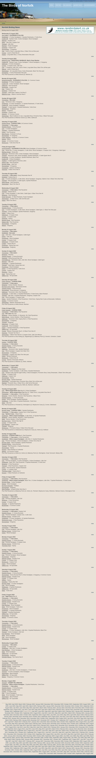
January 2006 (50, 743)
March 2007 (22, 741)
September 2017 (64, 720)
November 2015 (65, 723)
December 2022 (78, 709)
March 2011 (75, 732)
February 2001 (89, 751)
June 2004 (31, 746)
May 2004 (38, 746)
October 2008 (48, 737)
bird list (58, 5)
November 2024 (69, 706)
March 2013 (55, 729)
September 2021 (28, 713)
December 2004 (69, 744)
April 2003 (54, 748)
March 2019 (89, 716)
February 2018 (17, 720)
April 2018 (90, 718)
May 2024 (29, 708)
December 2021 (88, 711)
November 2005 (69, 743)
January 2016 (46, 723)
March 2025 (32, 706)
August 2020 (45, 715)
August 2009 (59, 736)
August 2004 (17, 746)
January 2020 (8, 716)
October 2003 (8, 748)
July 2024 (16, 708)
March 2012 (65, 730)
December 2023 (69, 708)
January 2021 (89, 713)
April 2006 (25, 743)
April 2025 (25, 706)
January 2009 (19, 737)
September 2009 (50, 736)
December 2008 (28, 737)
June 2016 (8, 723)
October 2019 (36, 716)
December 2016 (44, 722)
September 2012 (22, 730)
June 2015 (16, 725)
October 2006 (68, 741)
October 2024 (79, 706)
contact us (72, 1)
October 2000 (71, 753)
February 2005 (51, 744)
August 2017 (73, 720)
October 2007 (57, 739)
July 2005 (16, 744)
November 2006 (58, 741)
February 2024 (51, 708)
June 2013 (35, 729)
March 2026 (22, 704)
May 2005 (29, 744)
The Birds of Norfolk (17, 5)
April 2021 (64, 713)
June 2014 (26, 727)
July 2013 (28, 729)
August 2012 (31, 730)
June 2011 (55, 732)
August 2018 (62, 718)
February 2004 (60, 746)
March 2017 (18, 722)
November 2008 (38, 737)
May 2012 (52, 730)
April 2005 (36, 744)
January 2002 (89, 750)
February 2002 (80, 750)
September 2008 (57, 737)
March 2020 (80, 715)
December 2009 (21, 736)
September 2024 (88, 706)
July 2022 (34, 711)
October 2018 (44, 718)
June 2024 (22, 708)
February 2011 (84, 732)
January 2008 (29, 739)
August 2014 (12, 727)
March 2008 (11, 739)
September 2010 (40, 734)
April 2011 (68, 732)
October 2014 (82, 725)
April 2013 (48, 729)
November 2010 (21, 734)
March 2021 (71, 713)
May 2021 (58, 713)
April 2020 (73, 715)
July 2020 (53, 715)
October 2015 (74, 723)
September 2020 (37, 715)
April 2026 (15, 704)
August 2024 (8, 708)
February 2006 (41, 743)
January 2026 (39, 704)
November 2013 (83, 727)
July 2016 (90, 722)
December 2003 (78, 746)
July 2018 (70, 718)
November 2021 (9, 713)
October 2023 (89, 708)
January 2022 (79, 711)
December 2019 (17, 716)
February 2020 (89, 715)
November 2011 (13, 732)
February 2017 (27, 722)
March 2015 (36, 725)
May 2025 (19, 706)
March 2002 (71, 750)
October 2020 (27, 715)
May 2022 (48, 711)
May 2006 (19, 743)
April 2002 (64, 750)
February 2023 (60, 709)
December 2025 (48, 704)
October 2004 (89, 744)
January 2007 (39, 741)
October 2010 (31, 734)
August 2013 (21, 729)
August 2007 (76, 739)
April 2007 (15, 741)
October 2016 (64, 722)
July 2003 (34, 748)
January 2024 (60, 708)
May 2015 (23, 725)
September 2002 (28, 750)
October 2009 (40, 736)
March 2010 (84, 734)
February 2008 (20, 739)
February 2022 (70, 711)
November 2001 (18, 751)
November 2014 (73, 725)
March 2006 (32, 743)
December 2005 (59, 743)
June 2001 (60, 751)
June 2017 (87, 720)
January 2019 (15, 718)
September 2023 (8, 709)
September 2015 (84, 723)
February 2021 (80, 713)
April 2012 (58, 730)
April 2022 (54, 711)
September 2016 (73, 722)
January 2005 (60, 744)
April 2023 (44, 709)
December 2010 (11, 734)
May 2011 (62, 732)
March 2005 (43, 744)
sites (51, 5)
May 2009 (79, 736)
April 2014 (40, 727)
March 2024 (43, 708)
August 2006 (86, 741)
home (3, 23)
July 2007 (83, 739)
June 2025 (12, 706)
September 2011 (32, 732)
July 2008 (74, 737)
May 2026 (8, 704)
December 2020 (8, 715)
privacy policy (79, 1)
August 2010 (49, 734)
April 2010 (77, 734)
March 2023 (51, 709)
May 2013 (42, 729)
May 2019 (76, 716)
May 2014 (33, 727)
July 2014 (19, 727)
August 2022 (27, 711)
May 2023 (38, 709)
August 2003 (27, 748)
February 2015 (45, 725)
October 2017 (55, 720)
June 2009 (73, 736)
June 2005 (22, 744)
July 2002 (44, 750)
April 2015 (29, 725)
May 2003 (48, 748)
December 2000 (51, 753)
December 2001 (8, 751)
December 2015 (55, 723)
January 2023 (69, 709)
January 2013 (73, 729)
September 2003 (18, 748)
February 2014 (55, 727)
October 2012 (12, 730)
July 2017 (80, 720)
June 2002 (51, 750)
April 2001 (73, 751)
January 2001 (42, 753)
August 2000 (89, 753)
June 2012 (45, 730)
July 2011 (48, 732)
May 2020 (66, 715)
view (92, 56)
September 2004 (8, 746)
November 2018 (34, 718)
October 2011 (22, 732)
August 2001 (45, 751)
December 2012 (82, 729)
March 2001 (80, 751)
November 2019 (27, 716)
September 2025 (77, 704)
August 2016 (82, 722)
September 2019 (46, 716)
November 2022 (88, 709)
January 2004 (69, 746)
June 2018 (77, 718)
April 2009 (86, 736)
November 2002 (9, 750)
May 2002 (58, 750)
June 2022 (41, 711)
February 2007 (30, 741)
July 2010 (57, 734)
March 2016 (28, 723)
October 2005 (79, 743)
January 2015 (54, 725)
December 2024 (59, 706)
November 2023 (79, 708)
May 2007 (8, 741)
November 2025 (58, 704)
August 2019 (55, 716)
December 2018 (24, 718)
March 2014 (47, 727)
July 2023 (24, 709)
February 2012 (74, 730)
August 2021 (37, 713)
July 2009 (66, 736)
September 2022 (18, 711)
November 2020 (18, 715)
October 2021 (19, 713)
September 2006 (77, 741)
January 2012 (83, 730)
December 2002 (88, 748)
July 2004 (24, 746)
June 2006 (12, 743)
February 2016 (37, 723)
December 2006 (48, 741)
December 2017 (35, 720)
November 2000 (61, 753)
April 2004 (44, 746)
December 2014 (63, 725)
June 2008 (81, 737)
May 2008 (87, 737)
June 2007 (90, 739)
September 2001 (37, 751)
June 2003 (41, 748)
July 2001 (53, 751)
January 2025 (50, 706)
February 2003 (70, 748)
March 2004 (51, 746)
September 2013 (12, 729)
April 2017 (11, 722)
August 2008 (66, 737)
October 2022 (8, 711)
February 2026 (30, 704)
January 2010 (12, 736)
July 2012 (38, 730)
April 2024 (36, 708)
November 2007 (48, 739)
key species (67, 5)
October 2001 (27, 751)
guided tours (78, 5)
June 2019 (69, 716)
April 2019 (82, 716)
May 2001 (66, 751)
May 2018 (83, 718)
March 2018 (8, 720)
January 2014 (64, 727)
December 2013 (73, 727)
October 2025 (68, 704)
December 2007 (38, 739)
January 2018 (26, 720)
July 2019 (62, 716)
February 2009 (10, 737)
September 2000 (80, 753)
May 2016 (15, 723)
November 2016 (54, 722)
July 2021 (44, 713)
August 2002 (37, 750)
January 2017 (36, 722)
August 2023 (17, 709)
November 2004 (79, 744)
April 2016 (21, 723)
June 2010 (64, 734)
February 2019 (7, 718)
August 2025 (86, 704)
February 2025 (41, 706)
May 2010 (70, 734)
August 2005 (8, 744)
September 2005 (88, 743)
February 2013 (64, 729)
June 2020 (60, 715)
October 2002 (19, 750)
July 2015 (9, 725)
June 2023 (31, 709)
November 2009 (31, 736)
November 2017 (45, 720)
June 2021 (51, 713)
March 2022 (61, 711)
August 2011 (41, 732)
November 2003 (88, 746)
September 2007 (67, 739)
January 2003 (79, 748)
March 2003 (61, 748)
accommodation (89, 5)
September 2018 (53, 718)
